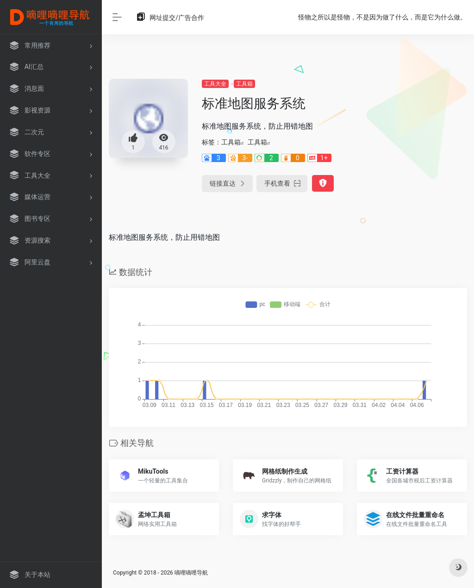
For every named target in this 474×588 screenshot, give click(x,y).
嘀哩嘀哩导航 (191, 572)
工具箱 (244, 84)
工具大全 (215, 84)
